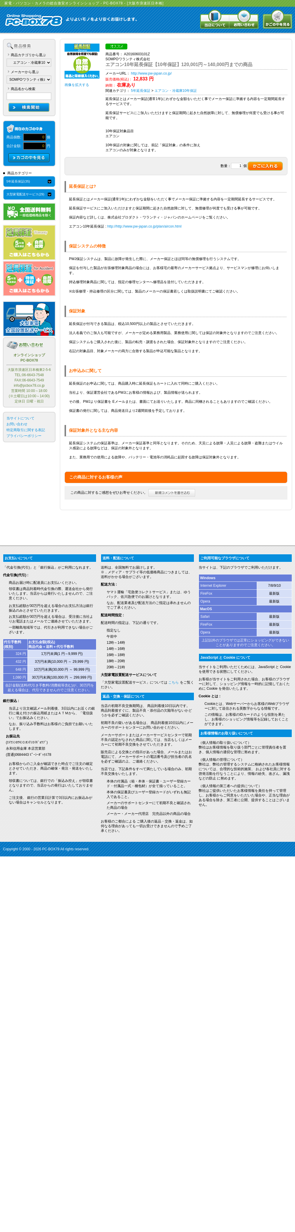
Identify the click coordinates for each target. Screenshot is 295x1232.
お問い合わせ (243, 19)
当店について (214, 19)
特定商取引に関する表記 (25, 430)
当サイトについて (20, 418)
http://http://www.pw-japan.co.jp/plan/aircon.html (144, 226)
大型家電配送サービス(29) (25, 194)
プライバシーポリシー (23, 436)
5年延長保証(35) (18, 181)
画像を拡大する (77, 85)
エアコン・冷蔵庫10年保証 (176, 91)
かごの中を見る (277, 19)
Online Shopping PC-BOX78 (33, 20)
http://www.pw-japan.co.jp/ (151, 73)
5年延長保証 (140, 91)
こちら (173, 682)
